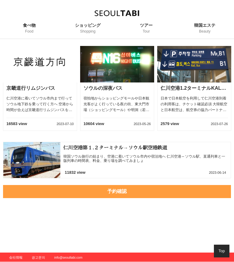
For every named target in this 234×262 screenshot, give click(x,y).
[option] (40, 91)
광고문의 (38, 257)
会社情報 (16, 257)
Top (221, 251)
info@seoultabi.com (68, 257)
